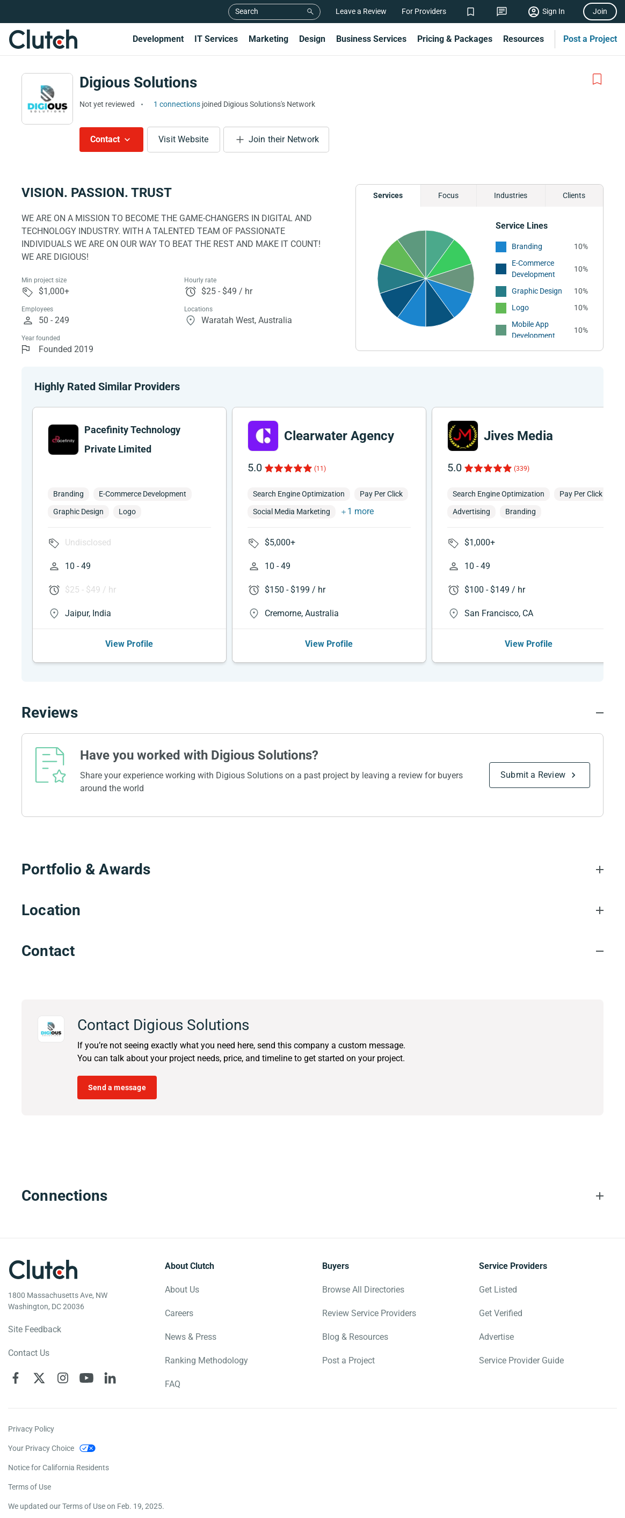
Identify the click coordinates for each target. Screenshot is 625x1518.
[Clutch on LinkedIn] (110, 1377)
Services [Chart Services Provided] (388, 195)
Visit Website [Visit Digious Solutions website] (183, 139)
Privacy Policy (31, 1429)
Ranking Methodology (206, 1360)
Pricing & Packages (454, 39)
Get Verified (500, 1313)
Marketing (268, 39)
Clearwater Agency (339, 435)
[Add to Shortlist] (597, 79)
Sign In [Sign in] (553, 11)
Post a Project (590, 39)
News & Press (190, 1337)
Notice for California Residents (58, 1467)
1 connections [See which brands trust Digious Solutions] (177, 104)
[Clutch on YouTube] (86, 1377)
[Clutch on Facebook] (15, 1377)
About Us (182, 1290)
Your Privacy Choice (41, 1448)
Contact (105, 139)
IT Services (216, 39)
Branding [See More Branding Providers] (527, 246)
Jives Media (518, 435)
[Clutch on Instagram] (62, 1377)
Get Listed (498, 1290)
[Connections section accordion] (312, 1196)
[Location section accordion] (312, 910)
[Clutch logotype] (43, 1269)
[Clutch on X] (39, 1377)
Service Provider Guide (521, 1360)
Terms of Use (29, 1487)
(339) (521, 468)
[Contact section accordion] (312, 951)
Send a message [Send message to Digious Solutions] (117, 1087)
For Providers (424, 11)
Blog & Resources (355, 1337)
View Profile (129, 644)
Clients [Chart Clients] (574, 195)
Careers (179, 1313)
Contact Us (28, 1353)
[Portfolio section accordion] (312, 869)
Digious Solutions (138, 82)
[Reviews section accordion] (312, 712)
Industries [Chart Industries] (510, 195)
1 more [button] (360, 511)
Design (312, 39)
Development (158, 39)
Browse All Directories (363, 1290)
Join (600, 11)
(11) (320, 468)
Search (246, 11)
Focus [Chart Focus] (448, 195)
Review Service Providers (369, 1313)
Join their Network (284, 139)
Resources (523, 39)
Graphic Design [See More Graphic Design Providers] (537, 291)
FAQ (172, 1384)
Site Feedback (34, 1329)
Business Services (371, 39)
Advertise (496, 1337)
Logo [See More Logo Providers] (520, 307)
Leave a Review (361, 11)
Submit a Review (532, 775)
